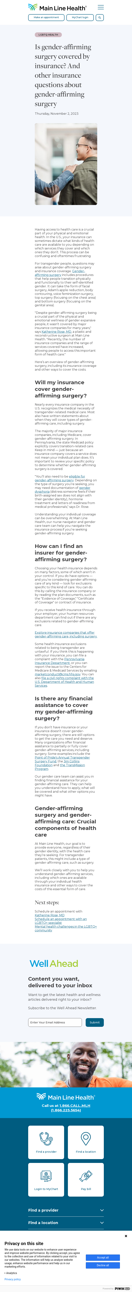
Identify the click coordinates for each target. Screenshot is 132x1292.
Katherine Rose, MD (56, 332)
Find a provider (43, 1210)
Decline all (103, 1265)
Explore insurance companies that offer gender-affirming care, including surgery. (66, 634)
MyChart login (80, 17)
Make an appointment (46, 17)
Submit (95, 1022)
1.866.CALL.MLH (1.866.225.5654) (70, 1107)
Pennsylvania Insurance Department (59, 661)
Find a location (43, 1222)
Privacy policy (13, 1279)
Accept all (103, 1257)
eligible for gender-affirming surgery (60, 478)
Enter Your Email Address (47, 1022)
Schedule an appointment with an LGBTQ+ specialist (61, 921)
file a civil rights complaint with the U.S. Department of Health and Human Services (64, 681)
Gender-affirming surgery (60, 273)
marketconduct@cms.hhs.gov (57, 674)
